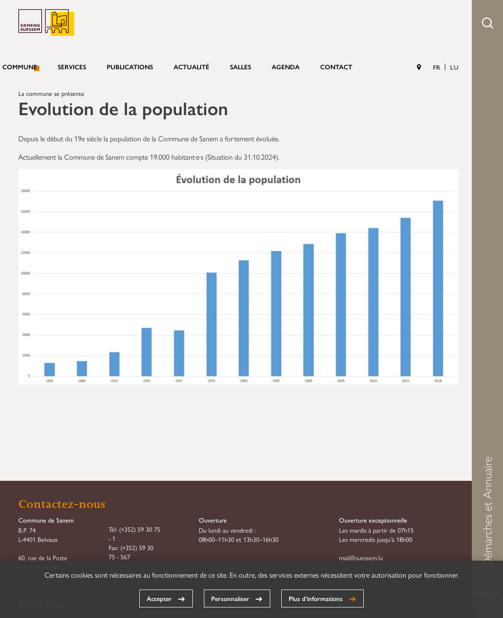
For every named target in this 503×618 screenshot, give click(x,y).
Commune (19, 66)
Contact (336, 66)
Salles (240, 66)
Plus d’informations (316, 598)
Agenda (286, 66)
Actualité (191, 66)
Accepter (159, 598)
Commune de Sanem (46, 22)
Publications (130, 66)
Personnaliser (230, 598)
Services (72, 66)
